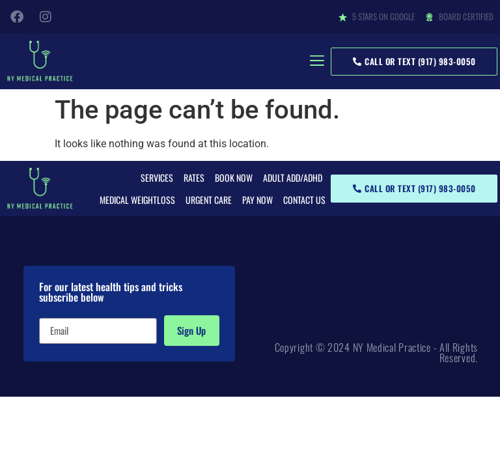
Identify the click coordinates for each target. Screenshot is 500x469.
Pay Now (257, 199)
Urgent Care (209, 199)
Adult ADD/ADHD (292, 177)
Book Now (234, 177)
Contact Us (304, 199)
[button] (316, 62)
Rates (194, 177)
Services (157, 177)
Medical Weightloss (137, 199)
